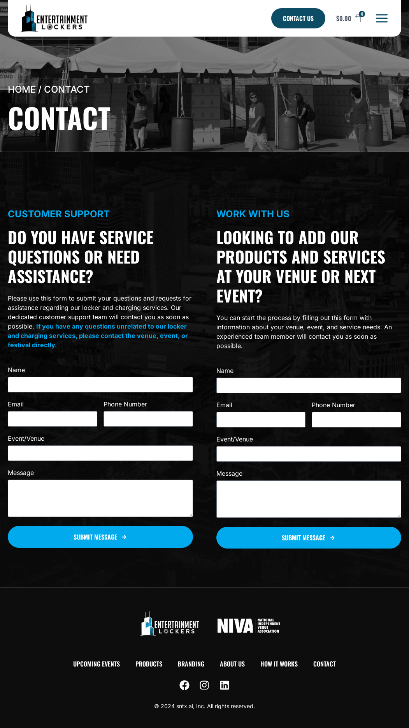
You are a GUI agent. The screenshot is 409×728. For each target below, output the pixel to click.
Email (16, 404)
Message (21, 473)
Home (22, 89)
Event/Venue (26, 438)
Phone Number (125, 404)
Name (16, 370)
